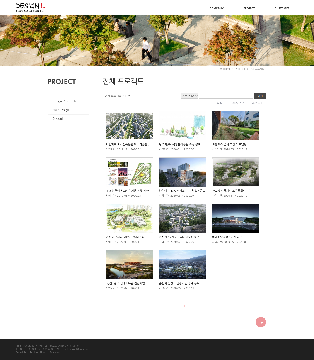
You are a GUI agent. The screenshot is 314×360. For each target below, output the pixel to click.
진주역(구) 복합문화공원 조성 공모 (180, 144)
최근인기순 (238, 103)
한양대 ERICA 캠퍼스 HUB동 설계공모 (182, 190)
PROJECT (240, 69)
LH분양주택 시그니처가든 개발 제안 (127, 190)
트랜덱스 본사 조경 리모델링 (229, 144)
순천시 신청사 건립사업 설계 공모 (179, 283)
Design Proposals (64, 101)
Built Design (60, 110)
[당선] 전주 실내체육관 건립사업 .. (126, 283)
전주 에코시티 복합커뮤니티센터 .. (126, 237)
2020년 (221, 103)
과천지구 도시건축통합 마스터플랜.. (127, 144)
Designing (59, 118)
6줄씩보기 (257, 103)
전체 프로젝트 (257, 69)
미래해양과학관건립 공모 (227, 237)
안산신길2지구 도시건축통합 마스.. (180, 237)
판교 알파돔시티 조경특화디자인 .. (233, 190)
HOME (225, 69)
